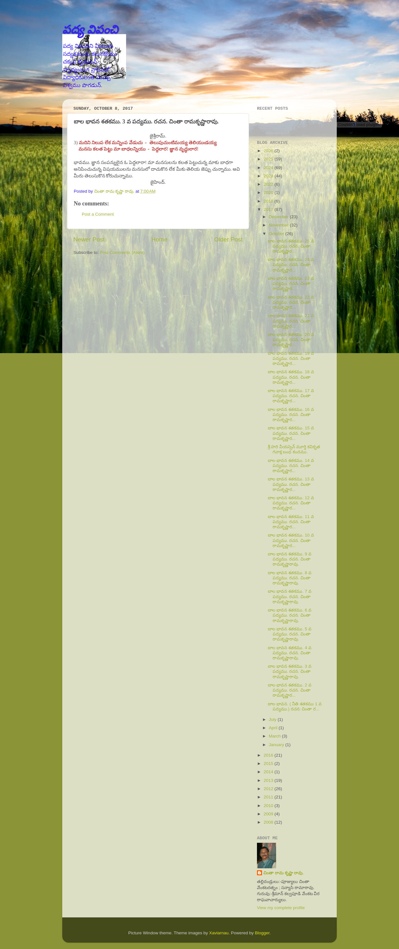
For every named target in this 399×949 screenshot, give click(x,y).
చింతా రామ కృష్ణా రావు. (283, 873)
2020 (269, 192)
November (279, 225)
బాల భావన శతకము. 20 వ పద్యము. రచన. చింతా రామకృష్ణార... (291, 339)
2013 (269, 780)
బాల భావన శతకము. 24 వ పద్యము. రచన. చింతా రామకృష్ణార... (291, 264)
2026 (269, 150)
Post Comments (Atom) (122, 252)
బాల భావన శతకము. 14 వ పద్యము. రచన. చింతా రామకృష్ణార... (291, 465)
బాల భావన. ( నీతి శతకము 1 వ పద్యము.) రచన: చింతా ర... (295, 706)
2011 (269, 797)
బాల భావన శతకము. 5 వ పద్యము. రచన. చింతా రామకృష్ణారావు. (290, 633)
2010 (269, 805)
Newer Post (89, 239)
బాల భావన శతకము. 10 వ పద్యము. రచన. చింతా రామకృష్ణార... (291, 540)
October (277, 233)
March (275, 736)
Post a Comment (98, 214)
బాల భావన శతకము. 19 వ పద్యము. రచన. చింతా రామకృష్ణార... (291, 358)
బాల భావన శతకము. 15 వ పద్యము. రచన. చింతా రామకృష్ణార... (291, 433)
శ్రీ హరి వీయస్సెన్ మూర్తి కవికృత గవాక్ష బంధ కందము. (294, 449)
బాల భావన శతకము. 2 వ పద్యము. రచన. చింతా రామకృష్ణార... (290, 690)
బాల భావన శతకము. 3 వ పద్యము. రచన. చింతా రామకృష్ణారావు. (290, 671)
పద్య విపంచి (90, 29)
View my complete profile (281, 907)
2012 (269, 788)
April (274, 727)
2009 (269, 814)
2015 (269, 763)
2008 (269, 822)
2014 (269, 771)
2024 (269, 167)
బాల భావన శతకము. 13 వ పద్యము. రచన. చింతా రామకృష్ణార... (291, 484)
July (273, 719)
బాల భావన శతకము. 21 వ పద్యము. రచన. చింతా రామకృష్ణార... (291, 320)
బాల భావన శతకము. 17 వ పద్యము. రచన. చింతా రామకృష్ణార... (291, 395)
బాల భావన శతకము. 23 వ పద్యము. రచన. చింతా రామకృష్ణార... (291, 283)
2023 (269, 176)
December (279, 216)
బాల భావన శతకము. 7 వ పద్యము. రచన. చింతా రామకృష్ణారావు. (290, 596)
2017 (269, 209)
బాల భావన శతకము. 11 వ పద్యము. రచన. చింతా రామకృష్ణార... (291, 521)
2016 (269, 755)
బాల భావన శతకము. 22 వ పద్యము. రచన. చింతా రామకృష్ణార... (291, 302)
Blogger (262, 932)
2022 (269, 184)
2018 (269, 201)
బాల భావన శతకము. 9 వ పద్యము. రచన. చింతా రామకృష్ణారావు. (290, 559)
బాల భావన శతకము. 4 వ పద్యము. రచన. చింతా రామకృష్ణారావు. (290, 652)
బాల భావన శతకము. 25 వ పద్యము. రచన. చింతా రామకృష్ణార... (291, 246)
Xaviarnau (219, 932)
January (277, 744)
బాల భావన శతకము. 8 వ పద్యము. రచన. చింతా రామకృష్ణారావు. (290, 577)
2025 (269, 159)
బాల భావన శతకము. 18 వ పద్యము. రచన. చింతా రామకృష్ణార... (291, 376)
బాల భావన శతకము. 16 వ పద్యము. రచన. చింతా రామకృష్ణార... (291, 414)
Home (159, 239)
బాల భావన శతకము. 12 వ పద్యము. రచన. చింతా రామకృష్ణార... (291, 502)
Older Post (228, 239)
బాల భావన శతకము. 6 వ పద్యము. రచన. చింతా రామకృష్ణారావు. (290, 615)
